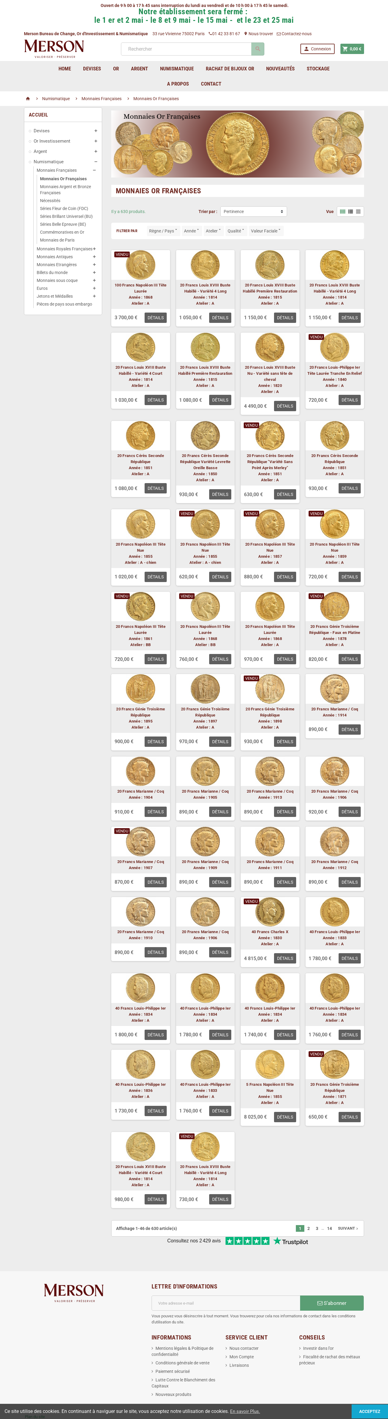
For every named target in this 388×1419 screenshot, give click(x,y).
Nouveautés (280, 69)
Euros (42, 288)
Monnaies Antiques (55, 256)
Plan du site (35, 1396)
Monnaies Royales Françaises (64, 248)
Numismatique (49, 161)
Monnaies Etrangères (57, 264)
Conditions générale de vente (182, 1342)
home (65, 69)
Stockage (318, 69)
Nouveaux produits (173, 1374)
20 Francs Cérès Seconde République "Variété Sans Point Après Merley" (270, 461)
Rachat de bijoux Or (230, 69)
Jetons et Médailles (55, 296)
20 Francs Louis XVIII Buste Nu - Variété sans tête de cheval (270, 373)
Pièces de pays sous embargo (64, 304)
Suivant (348, 1228)
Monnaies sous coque (57, 280)
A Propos (178, 84)
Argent (40, 151)
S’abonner (331, 1283)
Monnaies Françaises (57, 170)
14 (329, 1228)
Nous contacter (244, 1328)
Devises (42, 131)
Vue (330, 211)
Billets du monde (52, 272)
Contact (211, 84)
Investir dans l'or (318, 1328)
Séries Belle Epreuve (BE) (63, 224)
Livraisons (239, 1345)
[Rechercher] (192, 49)
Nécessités (50, 200)
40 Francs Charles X (270, 932)
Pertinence (234, 211)
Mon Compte (241, 1336)
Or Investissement (52, 141)
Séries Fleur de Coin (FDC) (64, 208)
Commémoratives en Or (62, 232)
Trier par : (208, 211)
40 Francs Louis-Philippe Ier (334, 932)
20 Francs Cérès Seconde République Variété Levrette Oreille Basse (205, 461)
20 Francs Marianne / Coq (334, 709)
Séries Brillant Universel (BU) (66, 216)
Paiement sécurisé (173, 1351)
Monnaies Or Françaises (63, 178)
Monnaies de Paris (57, 240)
